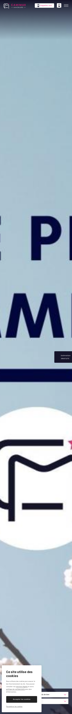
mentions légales (22, 686)
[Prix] (52, 701)
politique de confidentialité (15, 689)
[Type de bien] (52, 694)
